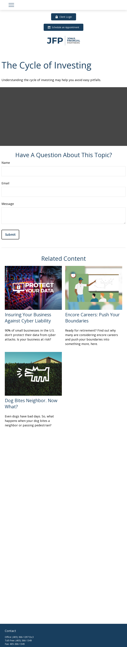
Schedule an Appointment (63, 27)
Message (7, 204)
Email (5, 183)
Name (5, 163)
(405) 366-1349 (24, 640)
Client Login (63, 16)
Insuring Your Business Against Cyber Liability (28, 317)
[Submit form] (10, 234)
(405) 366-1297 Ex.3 (23, 637)
